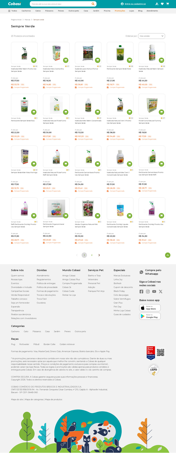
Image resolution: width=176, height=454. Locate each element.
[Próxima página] (99, 256)
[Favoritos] (162, 4)
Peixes (67, 332)
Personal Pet (94, 284)
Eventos (15, 284)
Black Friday (119, 292)
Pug (13, 345)
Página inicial (16, 21)
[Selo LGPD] (154, 377)
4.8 (36, 67)
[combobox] (68, 4)
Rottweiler (24, 345)
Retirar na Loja (69, 296)
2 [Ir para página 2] (91, 256)
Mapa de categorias (34, 400)
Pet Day (117, 308)
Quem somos (17, 277)
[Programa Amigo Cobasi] (157, 4)
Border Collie (49, 345)
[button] (98, 4)
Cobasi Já (66, 288)
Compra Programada (72, 284)
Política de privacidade (47, 288)
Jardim (57, 332)
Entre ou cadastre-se (135, 4)
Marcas (27, 21)
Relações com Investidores (23, 319)
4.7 (68, 67)
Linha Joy (118, 280)
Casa (47, 332)
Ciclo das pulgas (121, 296)
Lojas (131, 12)
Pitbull (36, 345)
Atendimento (152, 12)
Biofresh (117, 284)
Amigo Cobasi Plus (71, 280)
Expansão (15, 308)
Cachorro (15, 332)
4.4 (132, 119)
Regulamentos (44, 280)
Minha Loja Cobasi (122, 312)
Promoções (120, 12)
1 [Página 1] (84, 256)
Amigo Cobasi (68, 277)
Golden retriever (67, 345)
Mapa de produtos (53, 400)
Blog (140, 12)
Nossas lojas (16, 280)
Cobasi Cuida (68, 292)
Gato (26, 332)
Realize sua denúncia (21, 315)
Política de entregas (46, 284)
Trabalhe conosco (19, 300)
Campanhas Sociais (20, 292)
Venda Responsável (20, 296)
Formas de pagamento (47, 292)
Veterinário (93, 280)
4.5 (100, 67)
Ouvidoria (41, 304)
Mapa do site (17, 400)
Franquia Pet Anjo (96, 292)
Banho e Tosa (94, 277)
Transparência (17, 312)
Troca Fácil (41, 300)
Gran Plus (118, 304)
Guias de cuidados (122, 315)
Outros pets (80, 332)
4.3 (100, 119)
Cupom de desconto (123, 288)
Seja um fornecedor (20, 304)
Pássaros (37, 332)
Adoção (91, 288)
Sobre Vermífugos (122, 300)
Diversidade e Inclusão (21, 288)
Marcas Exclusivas (122, 277)
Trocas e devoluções (46, 296)
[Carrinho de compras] (167, 4)
